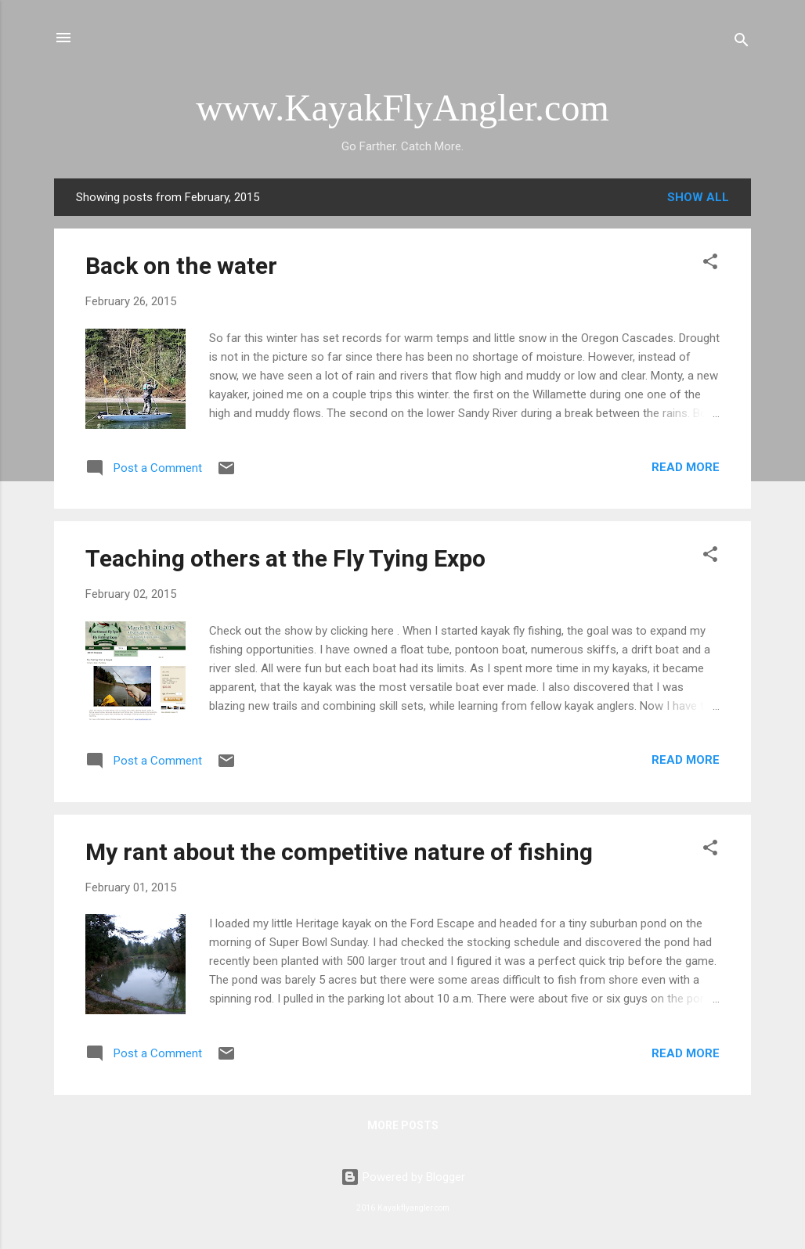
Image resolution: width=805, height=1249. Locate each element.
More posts (403, 1125)
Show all (698, 197)
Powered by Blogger (403, 1177)
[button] (710, 264)
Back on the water (181, 265)
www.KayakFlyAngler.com (402, 107)
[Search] (741, 43)
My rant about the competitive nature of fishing (339, 852)
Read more (686, 467)
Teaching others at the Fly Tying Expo (285, 558)
